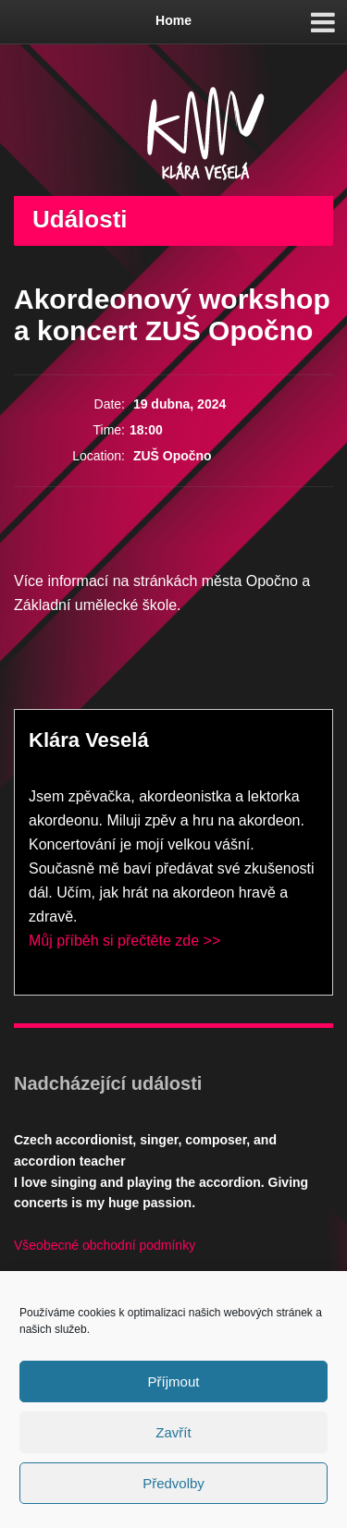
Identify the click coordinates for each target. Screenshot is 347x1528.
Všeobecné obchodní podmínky (104, 1245)
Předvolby (173, 1483)
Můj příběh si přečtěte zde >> (124, 940)
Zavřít (173, 1432)
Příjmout (174, 1381)
